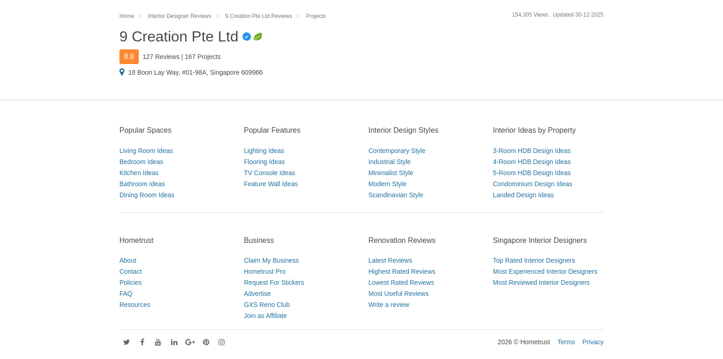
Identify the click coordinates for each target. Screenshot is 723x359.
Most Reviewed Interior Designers (541, 282)
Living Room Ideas (146, 150)
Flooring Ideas (264, 161)
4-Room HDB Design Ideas (532, 161)
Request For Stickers (274, 282)
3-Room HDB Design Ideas (532, 150)
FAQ (125, 293)
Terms (566, 342)
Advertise (257, 293)
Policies (130, 282)
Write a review (388, 304)
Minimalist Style (390, 173)
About (127, 260)
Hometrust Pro (264, 271)
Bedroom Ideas (141, 161)
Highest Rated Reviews (402, 271)
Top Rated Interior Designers (534, 260)
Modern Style (387, 184)
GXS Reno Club (267, 304)
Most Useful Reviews (398, 293)
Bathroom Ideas (142, 184)
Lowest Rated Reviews (401, 282)
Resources (134, 304)
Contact (130, 271)
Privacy (593, 342)
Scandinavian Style (395, 195)
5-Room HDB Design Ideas (532, 173)
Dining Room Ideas (146, 195)
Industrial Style (389, 161)
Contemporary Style (397, 150)
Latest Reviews (390, 260)
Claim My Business (271, 260)
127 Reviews (160, 56)
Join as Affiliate (265, 315)
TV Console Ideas (269, 173)
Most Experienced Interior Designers (545, 271)
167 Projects (203, 56)
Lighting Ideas (264, 150)
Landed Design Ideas (523, 195)
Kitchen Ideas (139, 173)
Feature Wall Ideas (271, 184)
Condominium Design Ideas (532, 184)
